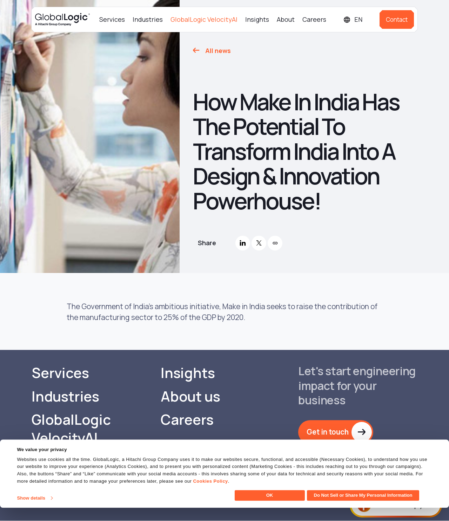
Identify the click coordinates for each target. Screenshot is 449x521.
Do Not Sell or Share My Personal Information (363, 508)
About (286, 19)
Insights (257, 19)
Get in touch (329, 432)
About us (190, 397)
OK (269, 508)
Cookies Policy (210, 494)
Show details (31, 511)
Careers (314, 19)
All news (218, 50)
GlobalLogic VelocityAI (203, 19)
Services (112, 19)
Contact (397, 19)
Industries (148, 19)
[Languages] (358, 19)
